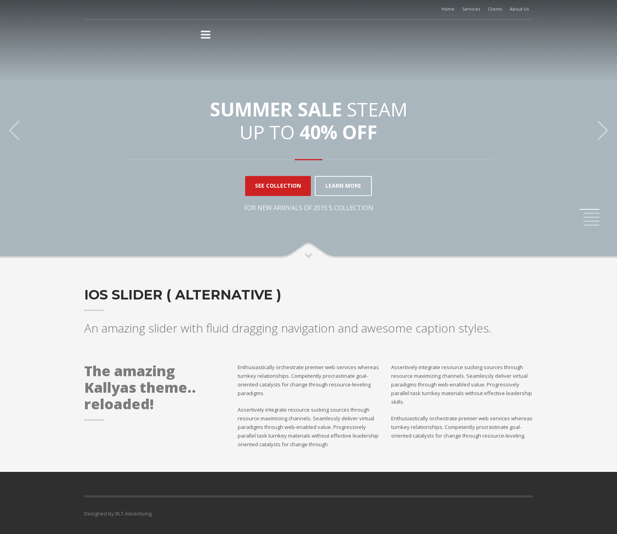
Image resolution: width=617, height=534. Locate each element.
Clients (495, 9)
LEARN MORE (343, 186)
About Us (519, 9)
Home (448, 9)
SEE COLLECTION (278, 186)
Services (471, 9)
